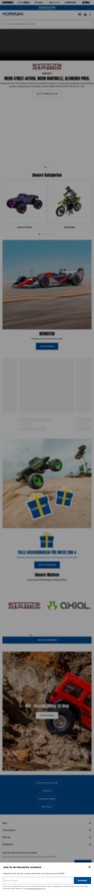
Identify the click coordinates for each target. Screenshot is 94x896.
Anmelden (82, 880)
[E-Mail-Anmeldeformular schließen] (89, 866)
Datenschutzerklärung (35, 888)
